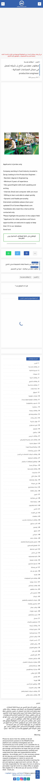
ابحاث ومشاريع (32, 487)
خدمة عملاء (34, 389)
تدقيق (35, 531)
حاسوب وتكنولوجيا (31, 403)
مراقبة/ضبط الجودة (31, 447)
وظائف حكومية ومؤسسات (29, 400)
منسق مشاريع (33, 564)
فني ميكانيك (33, 498)
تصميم (35, 429)
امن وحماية (34, 567)
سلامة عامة (33, 502)
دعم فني (35, 534)
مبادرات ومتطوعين (31, 669)
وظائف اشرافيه (32, 458)
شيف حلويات (33, 611)
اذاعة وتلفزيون (33, 505)
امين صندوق (33, 549)
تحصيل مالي (33, 593)
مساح (35, 618)
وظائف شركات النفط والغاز (29, 691)
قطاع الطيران (33, 648)
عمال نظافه (33, 491)
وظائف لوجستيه (32, 469)
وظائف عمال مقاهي (31, 695)
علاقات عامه (33, 538)
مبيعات (35, 374)
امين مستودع (33, 425)
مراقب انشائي (33, 637)
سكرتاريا (34, 407)
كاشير (35, 509)
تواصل (35, 677)
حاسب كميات (33, 640)
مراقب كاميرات (33, 688)
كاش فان (34, 651)
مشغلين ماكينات (32, 622)
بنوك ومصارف (33, 480)
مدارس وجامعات (32, 451)
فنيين (35, 494)
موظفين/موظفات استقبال (29, 462)
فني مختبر (34, 553)
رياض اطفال (33, 644)
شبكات (35, 596)
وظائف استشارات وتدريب (29, 520)
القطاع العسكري (32, 545)
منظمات (34, 516)
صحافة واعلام (33, 666)
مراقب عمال (33, 607)
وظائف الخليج (33, 381)
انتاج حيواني (34, 673)
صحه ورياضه (33, 633)
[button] (26, 253)
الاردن (37, 62)
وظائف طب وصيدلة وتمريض (28, 440)
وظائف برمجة (33, 411)
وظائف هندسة (28, 62)
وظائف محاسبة (32, 385)
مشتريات (34, 473)
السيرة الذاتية (33, 370)
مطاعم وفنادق (33, 414)
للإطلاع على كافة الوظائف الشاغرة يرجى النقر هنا (21, 237)
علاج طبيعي (33, 655)
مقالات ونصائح (33, 586)
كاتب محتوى (33, 524)
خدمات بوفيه (33, 582)
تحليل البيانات (33, 629)
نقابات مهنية (33, 560)
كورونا (35, 680)
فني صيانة (34, 483)
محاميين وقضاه (32, 604)
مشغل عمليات (32, 658)
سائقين (35, 432)
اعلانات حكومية (33, 396)
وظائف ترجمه (33, 626)
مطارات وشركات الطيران (30, 662)
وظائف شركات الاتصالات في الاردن (27, 454)
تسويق (35, 392)
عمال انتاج (34, 476)
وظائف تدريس (33, 436)
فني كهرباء (34, 513)
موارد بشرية (33, 421)
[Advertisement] (21, 30)
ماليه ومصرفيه (33, 556)
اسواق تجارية (33, 443)
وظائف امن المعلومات (30, 578)
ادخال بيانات (33, 418)
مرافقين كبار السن (32, 684)
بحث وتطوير (33, 589)
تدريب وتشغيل (32, 615)
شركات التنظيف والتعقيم (29, 600)
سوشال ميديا (33, 465)
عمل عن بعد (33, 571)
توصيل (35, 527)
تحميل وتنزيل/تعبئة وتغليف (29, 542)
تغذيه (35, 575)
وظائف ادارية (33, 378)
